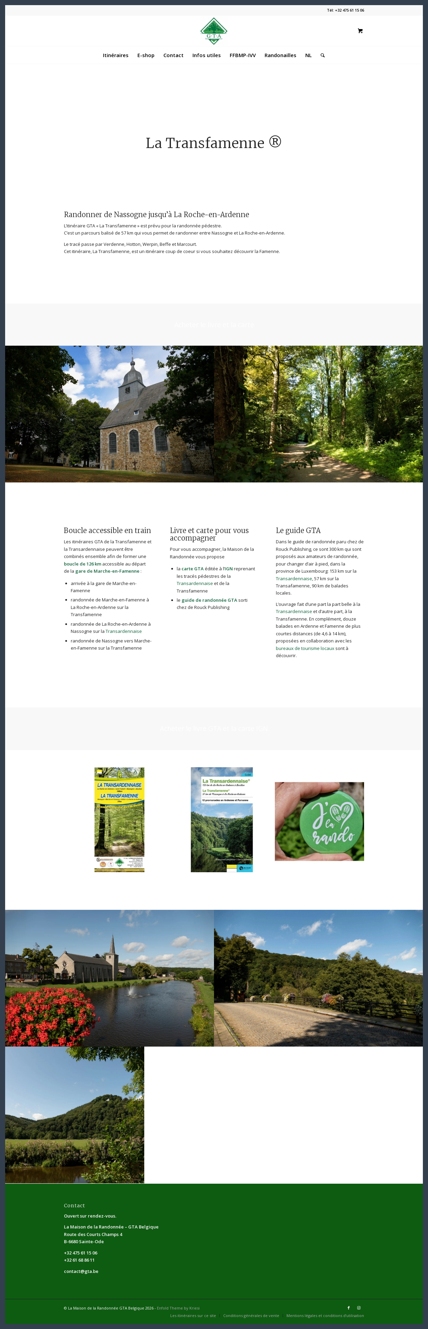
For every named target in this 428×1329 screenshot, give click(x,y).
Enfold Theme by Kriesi (178, 1308)
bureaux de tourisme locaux (305, 648)
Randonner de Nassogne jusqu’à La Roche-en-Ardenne (156, 214)
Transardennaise (124, 631)
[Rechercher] (320, 55)
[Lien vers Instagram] (359, 1308)
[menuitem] (115, 55)
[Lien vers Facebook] (349, 1308)
